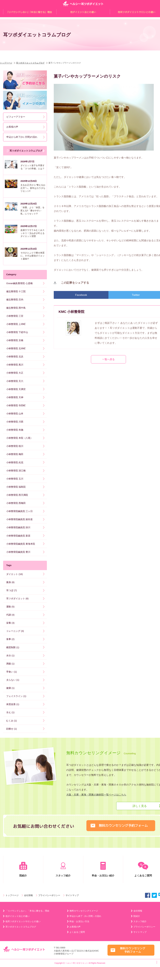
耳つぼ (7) (11, 590)
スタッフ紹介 (63, 869)
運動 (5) (10, 606)
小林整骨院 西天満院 (17, 495)
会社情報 (28, 895)
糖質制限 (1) (12, 647)
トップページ (6, 63)
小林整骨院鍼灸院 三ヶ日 (19, 511)
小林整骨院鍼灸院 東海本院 (20, 543)
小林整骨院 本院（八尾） (19, 438)
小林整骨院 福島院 (16, 486)
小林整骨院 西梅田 (16, 503)
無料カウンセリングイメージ (84, 911)
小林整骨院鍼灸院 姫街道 (19, 519)
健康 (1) (10, 688)
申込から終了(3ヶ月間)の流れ (21, 137)
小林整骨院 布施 (14, 429)
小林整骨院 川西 (14, 421)
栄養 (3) (10, 622)
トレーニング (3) (15, 631)
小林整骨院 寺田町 (16, 405)
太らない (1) (12, 680)
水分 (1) (10, 655)
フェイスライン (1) (16, 696)
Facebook (81, 294)
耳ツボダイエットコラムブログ (30, 63)
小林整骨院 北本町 (16, 348)
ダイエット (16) (14, 574)
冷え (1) (10, 712)
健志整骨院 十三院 (16, 291)
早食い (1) (11, 671)
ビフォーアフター (15, 116)
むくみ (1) (11, 720)
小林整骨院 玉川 (14, 478)
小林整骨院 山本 (14, 413)
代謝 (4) (10, 614)
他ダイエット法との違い (17, 916)
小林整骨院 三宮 (14, 316)
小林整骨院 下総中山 (17, 332)
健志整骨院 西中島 (16, 307)
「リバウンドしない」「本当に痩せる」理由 (27, 911)
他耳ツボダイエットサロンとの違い (22, 921)
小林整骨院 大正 (14, 372)
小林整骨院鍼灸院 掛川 (18, 527)
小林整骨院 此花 (14, 462)
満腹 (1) (10, 663)
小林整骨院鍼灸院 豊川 (18, 552)
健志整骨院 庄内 (14, 299)
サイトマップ (72, 895)
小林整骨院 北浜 (14, 356)
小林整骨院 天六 (14, 381)
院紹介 (23, 869)
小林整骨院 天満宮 (16, 389)
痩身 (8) (10, 582)
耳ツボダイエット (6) (17, 598)
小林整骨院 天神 (14, 397)
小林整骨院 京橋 (14, 340)
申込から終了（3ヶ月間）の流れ (85, 916)
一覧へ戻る (108, 359)
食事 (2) (10, 639)
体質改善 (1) (12, 704)
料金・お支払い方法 (79, 921)
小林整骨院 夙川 (14, 364)
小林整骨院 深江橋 (16, 470)
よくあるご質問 (77, 932)
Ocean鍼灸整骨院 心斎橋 (19, 283)
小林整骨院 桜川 (14, 446)
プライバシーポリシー (49, 895)
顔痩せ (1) (11, 728)
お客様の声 (12, 126)
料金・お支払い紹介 (103, 869)
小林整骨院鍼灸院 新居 (18, 535)
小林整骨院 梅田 (14, 454)
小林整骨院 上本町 (16, 324)
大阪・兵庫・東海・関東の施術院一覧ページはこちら (96, 794)
